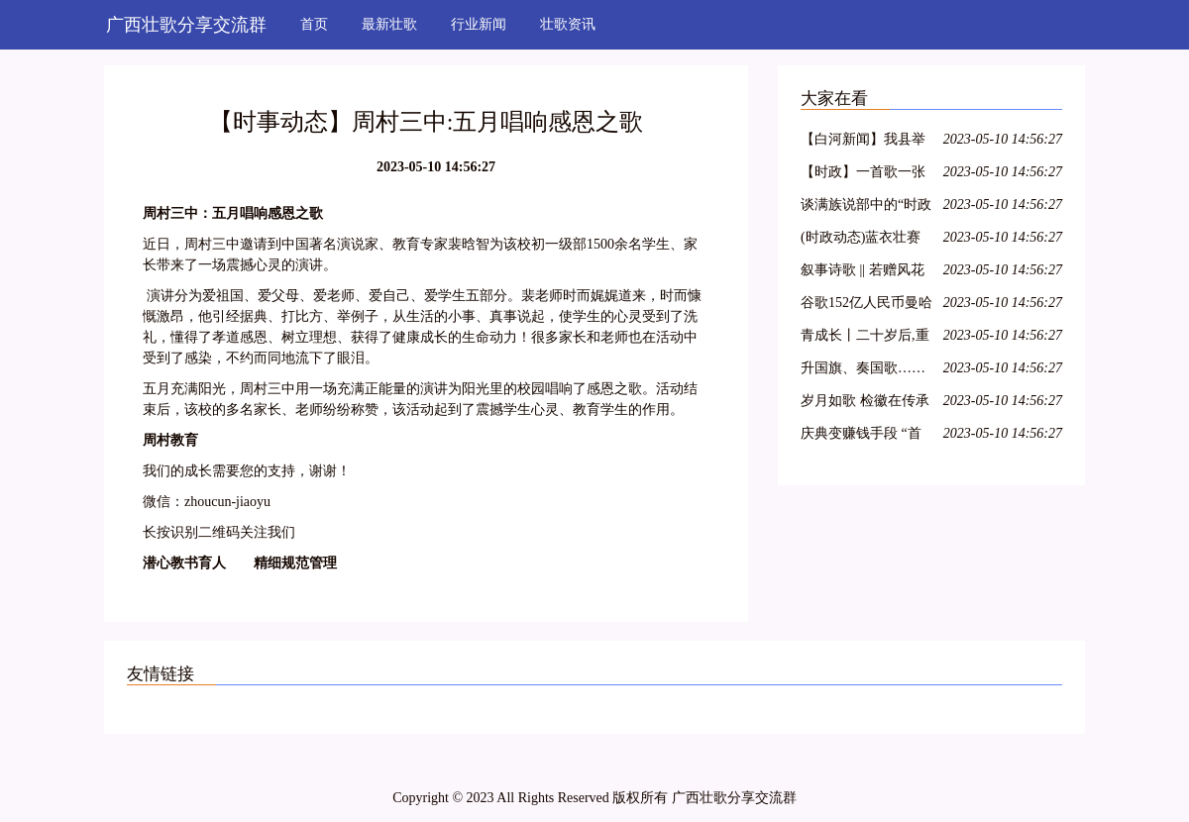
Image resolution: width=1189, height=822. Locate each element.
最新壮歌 (389, 24)
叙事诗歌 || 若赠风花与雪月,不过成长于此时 (865, 272)
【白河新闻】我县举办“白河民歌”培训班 (863, 142)
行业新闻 (478, 24)
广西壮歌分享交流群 (186, 25)
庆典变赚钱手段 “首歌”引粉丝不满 (861, 436)
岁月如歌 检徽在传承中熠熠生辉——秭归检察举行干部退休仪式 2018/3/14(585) (865, 403)
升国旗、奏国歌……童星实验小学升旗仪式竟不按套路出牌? (863, 370)
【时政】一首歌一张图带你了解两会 (863, 174)
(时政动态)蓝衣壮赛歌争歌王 (860, 240)
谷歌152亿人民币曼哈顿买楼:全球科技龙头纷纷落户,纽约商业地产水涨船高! (866, 305)
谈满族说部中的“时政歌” (866, 207)
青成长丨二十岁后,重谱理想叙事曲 (865, 338)
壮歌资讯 (567, 24)
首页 (314, 24)
